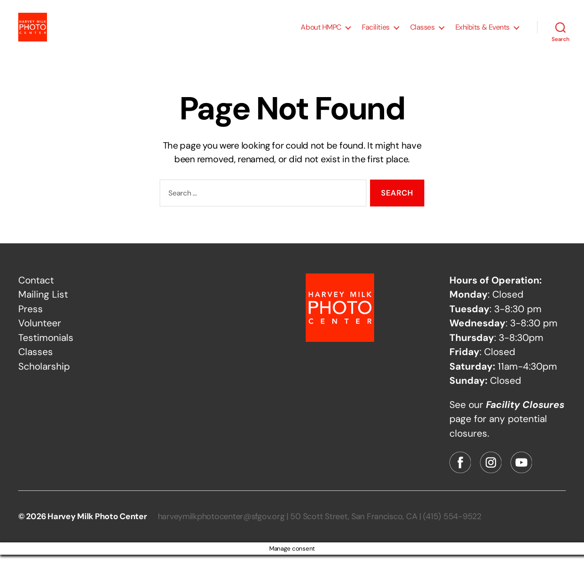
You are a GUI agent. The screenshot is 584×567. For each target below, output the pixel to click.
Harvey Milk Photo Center (97, 528)
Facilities (376, 33)
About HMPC (321, 33)
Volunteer (39, 335)
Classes (422, 33)
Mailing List (43, 306)
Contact (36, 292)
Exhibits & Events (482, 33)
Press (30, 320)
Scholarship (44, 378)
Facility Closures (525, 416)
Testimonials (45, 349)
